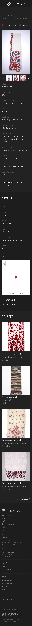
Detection (11, 304)
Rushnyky (4, 18)
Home (3, 16)
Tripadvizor (6, 590)
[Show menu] (28, 4)
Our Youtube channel (9, 586)
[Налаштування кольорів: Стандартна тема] (18, 3)
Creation (10, 299)
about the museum (9, 515)
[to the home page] (16, 510)
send (26, 604)
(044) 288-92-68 (13, 542)
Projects (5, 521)
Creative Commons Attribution (14, 183)
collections (6, 518)
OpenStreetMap (16, 293)
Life (8, 206)
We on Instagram (8, 583)
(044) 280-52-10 (20, 542)
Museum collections (13, 16)
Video (4, 527)
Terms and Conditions (13, 621)
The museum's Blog (9, 524)
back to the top (22, 499)
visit (3, 530)
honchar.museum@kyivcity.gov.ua (13, 544)
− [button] (4, 265)
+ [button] (4, 262)
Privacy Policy (4, 621)
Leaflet (10, 293)
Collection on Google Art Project (11, 593)
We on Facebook (8, 580)
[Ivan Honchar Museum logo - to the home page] (8, 3)
